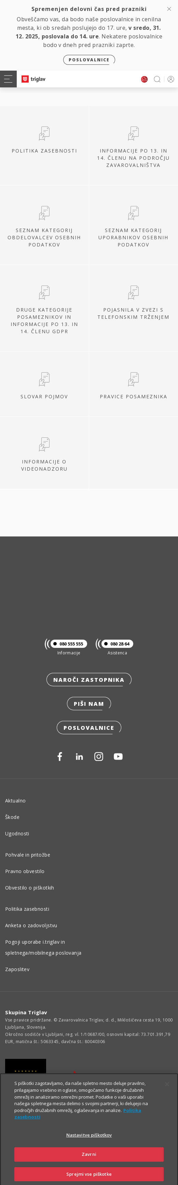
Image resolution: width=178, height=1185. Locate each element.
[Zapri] (167, 1091)
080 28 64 (115, 644)
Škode (12, 817)
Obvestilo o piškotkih (29, 887)
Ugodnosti (17, 833)
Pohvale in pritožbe (27, 854)
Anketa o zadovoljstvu (31, 925)
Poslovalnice (89, 60)
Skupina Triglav (26, 1012)
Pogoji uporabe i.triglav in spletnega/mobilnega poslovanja (43, 947)
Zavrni (89, 1161)
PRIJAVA (170, 79)
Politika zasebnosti (27, 909)
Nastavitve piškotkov (89, 1142)
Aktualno (15, 800)
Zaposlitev (17, 969)
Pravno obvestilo (25, 871)
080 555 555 (67, 644)
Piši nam (89, 704)
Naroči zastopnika (89, 680)
